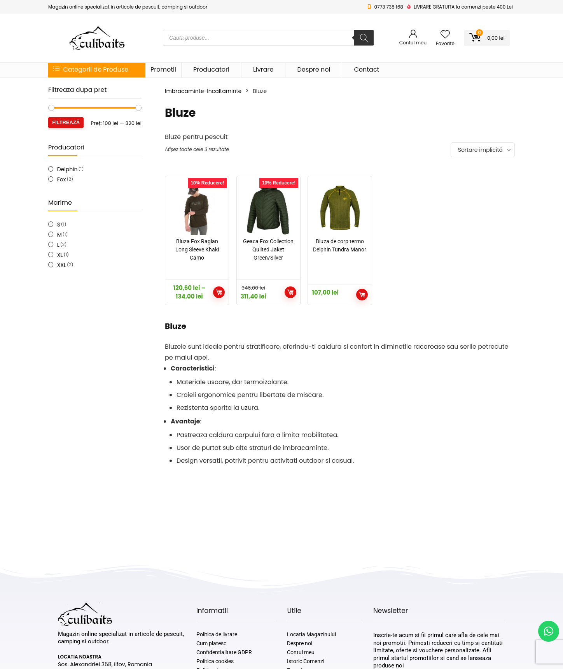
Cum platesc (211, 643)
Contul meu (301, 652)
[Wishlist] (445, 34)
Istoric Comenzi (305, 661)
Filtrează (66, 122)
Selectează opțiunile (219, 292)
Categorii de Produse (90, 69)
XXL (61, 265)
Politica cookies (215, 661)
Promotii (163, 69)
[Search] (364, 38)
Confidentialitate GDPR (224, 652)
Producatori (211, 69)
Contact (366, 69)
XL (60, 255)
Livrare (263, 69)
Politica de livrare (216, 634)
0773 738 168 (388, 7)
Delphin (67, 169)
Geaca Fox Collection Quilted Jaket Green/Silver (268, 249)
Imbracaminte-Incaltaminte (203, 91)
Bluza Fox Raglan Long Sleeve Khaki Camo (197, 249)
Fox (61, 179)
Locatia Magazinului (311, 634)
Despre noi (313, 69)
